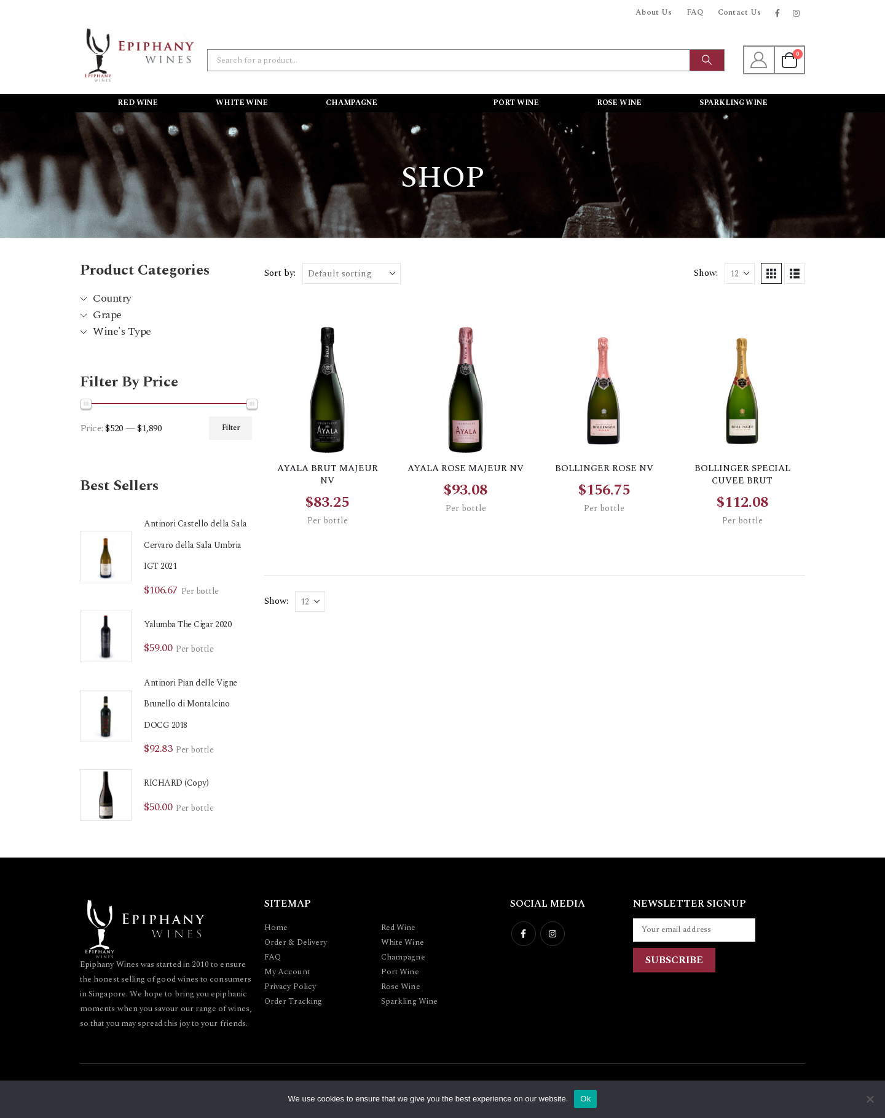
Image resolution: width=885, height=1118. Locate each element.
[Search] (707, 60)
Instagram (552, 933)
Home (276, 927)
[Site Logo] (138, 54)
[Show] (740, 273)
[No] (869, 1099)
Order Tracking (293, 1001)
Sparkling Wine (733, 103)
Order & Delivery (295, 942)
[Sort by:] (351, 273)
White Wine (242, 103)
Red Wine (137, 103)
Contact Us (739, 12)
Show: (706, 273)
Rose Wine (619, 103)
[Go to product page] (106, 556)
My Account (287, 972)
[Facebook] (777, 13)
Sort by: (280, 273)
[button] (771, 273)
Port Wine (516, 103)
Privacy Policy (290, 986)
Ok (585, 1098)
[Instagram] (796, 13)
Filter (231, 428)
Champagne (351, 103)
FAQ (695, 12)
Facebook (523, 933)
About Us (653, 12)
